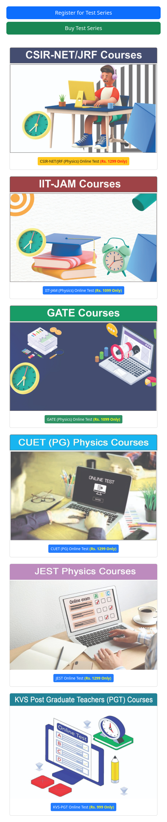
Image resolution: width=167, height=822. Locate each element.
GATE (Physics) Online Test (83, 419)
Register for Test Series (83, 12)
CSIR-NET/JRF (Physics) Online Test (83, 161)
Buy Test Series (83, 28)
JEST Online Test (83, 678)
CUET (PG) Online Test (83, 548)
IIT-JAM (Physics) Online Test (83, 290)
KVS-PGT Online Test (83, 807)
